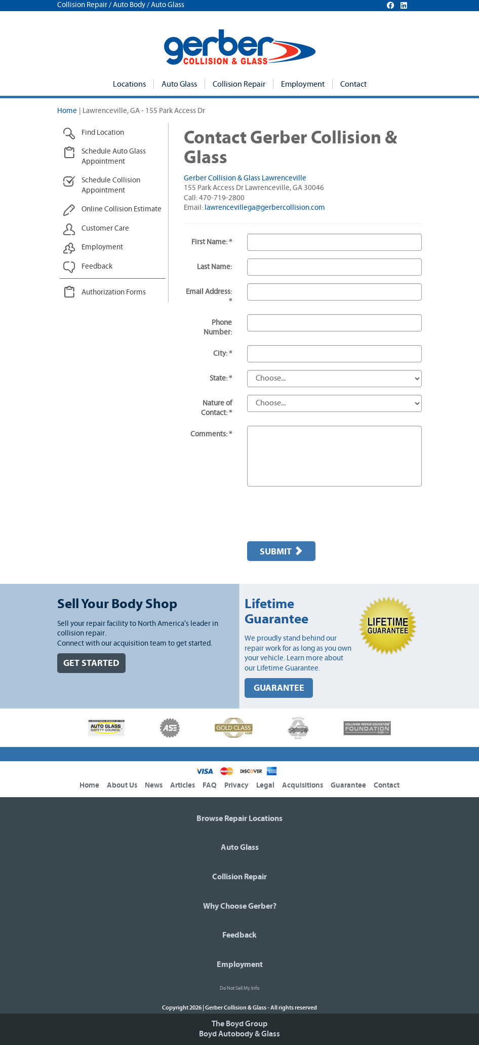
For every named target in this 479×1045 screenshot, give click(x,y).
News (154, 785)
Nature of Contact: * (216, 408)
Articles (182, 785)
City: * (222, 353)
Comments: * (211, 434)
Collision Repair (239, 84)
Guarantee (348, 785)
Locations (129, 84)
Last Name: (214, 267)
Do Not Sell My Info (239, 988)
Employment (303, 84)
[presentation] (324, 514)
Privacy (236, 785)
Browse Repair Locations (239, 818)
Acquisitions (302, 785)
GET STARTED (91, 663)
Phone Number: (218, 328)
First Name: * (211, 242)
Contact (353, 84)
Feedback (239, 935)
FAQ (210, 785)
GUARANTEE (279, 688)
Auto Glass (179, 84)
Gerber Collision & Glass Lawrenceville (245, 178)
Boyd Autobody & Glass (239, 1033)
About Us (122, 785)
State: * (221, 378)
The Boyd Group (239, 1023)
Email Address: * (209, 297)
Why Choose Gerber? (239, 906)
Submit (281, 551)
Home (67, 111)
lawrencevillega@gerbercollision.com (265, 207)
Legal (265, 785)
